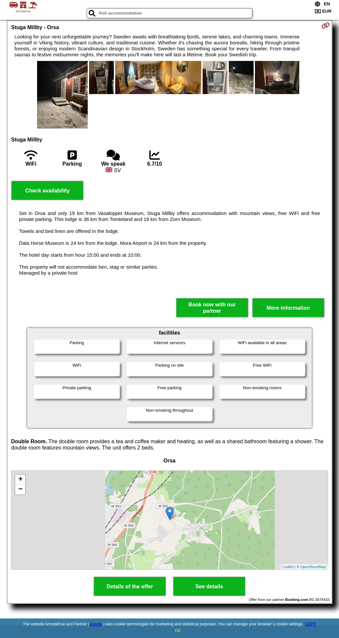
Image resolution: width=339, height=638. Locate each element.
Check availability (47, 190)
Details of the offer (130, 586)
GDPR (310, 624)
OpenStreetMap (313, 567)
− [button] (20, 490)
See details (209, 586)
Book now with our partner (212, 308)
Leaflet (288, 567)
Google (95, 624)
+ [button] (20, 480)
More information (288, 308)
